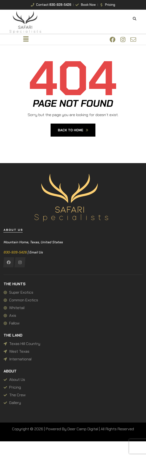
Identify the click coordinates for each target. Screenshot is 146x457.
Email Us (36, 252)
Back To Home (73, 130)
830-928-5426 (15, 252)
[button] (26, 39)
